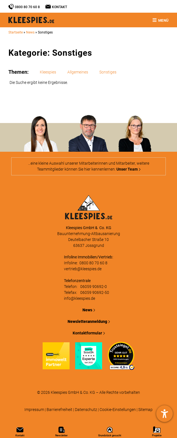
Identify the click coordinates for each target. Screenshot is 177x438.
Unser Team (127, 169)
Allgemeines (77, 72)
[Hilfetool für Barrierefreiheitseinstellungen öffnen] (164, 413)
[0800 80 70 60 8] (11, 6)
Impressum (34, 409)
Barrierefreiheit (59, 409)
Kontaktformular (87, 333)
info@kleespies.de (79, 298)
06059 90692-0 (93, 286)
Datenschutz (86, 409)
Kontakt (59, 7)
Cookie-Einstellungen (118, 409)
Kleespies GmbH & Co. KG (73, 392)
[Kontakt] (48, 6)
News (30, 32)
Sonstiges (107, 72)
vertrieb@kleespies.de (83, 269)
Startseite (15, 32)
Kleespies (48, 72)
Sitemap (145, 409)
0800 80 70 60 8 (27, 7)
